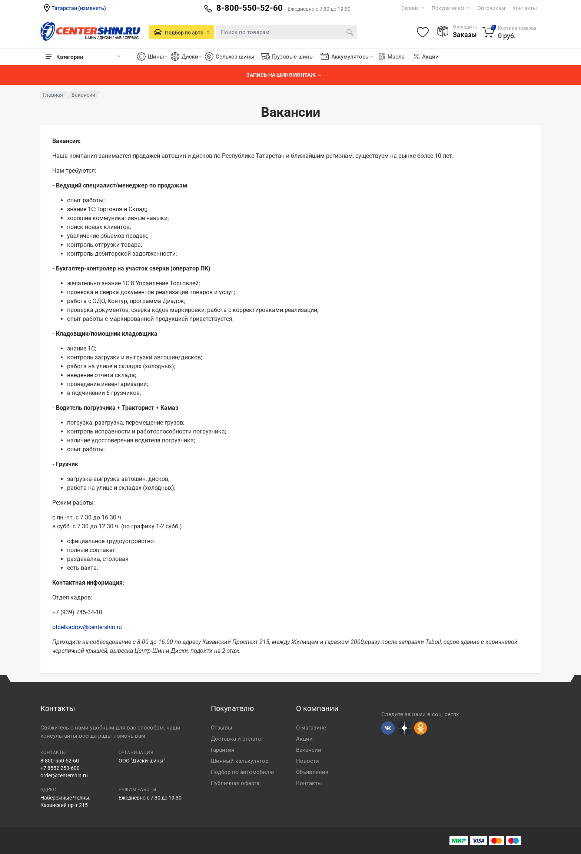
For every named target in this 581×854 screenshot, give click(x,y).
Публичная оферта (235, 783)
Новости (307, 761)
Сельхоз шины (235, 56)
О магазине (311, 727)
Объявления (312, 772)
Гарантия (222, 750)
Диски (192, 56)
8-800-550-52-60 (59, 761)
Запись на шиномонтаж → (284, 75)
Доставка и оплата (236, 738)
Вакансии (308, 750)
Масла (391, 56)
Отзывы (221, 727)
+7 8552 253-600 (60, 768)
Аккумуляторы (352, 56)
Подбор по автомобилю (242, 772)
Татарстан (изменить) (79, 8)
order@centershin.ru (64, 775)
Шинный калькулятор (239, 761)
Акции (430, 56)
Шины (157, 56)
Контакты (524, 8)
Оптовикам (491, 8)
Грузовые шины (293, 56)
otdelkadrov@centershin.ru (87, 627)
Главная (53, 95)
